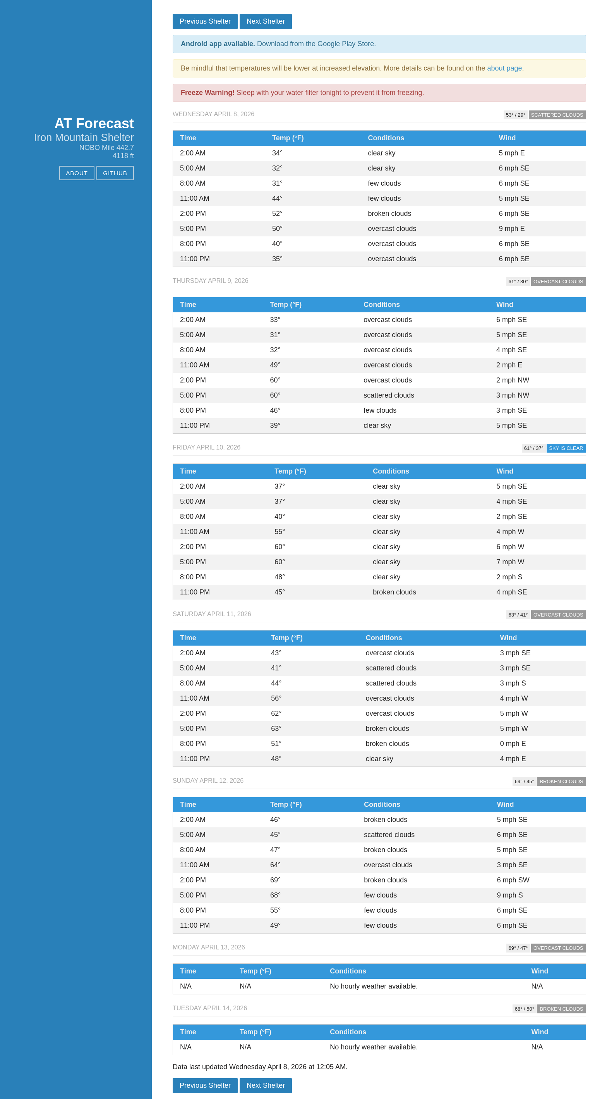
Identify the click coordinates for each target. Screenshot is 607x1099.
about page (504, 68)
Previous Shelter (205, 21)
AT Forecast (94, 123)
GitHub (115, 173)
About (77, 173)
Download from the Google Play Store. (278, 44)
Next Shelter (266, 21)
